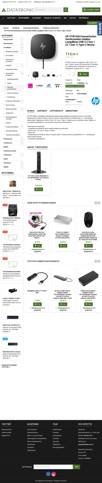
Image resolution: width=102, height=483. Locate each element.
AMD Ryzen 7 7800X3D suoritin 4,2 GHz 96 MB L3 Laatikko (12, 191)
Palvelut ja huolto (52, 18)
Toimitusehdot (32, 429)
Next (99, 202)
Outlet (73, 18)
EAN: (67, 97)
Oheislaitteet (8, 43)
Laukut (9, 83)
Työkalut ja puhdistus (13, 135)
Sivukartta (30, 447)
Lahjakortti (93, 23)
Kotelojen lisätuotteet (13, 101)
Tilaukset (56, 432)
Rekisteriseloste (32, 432)
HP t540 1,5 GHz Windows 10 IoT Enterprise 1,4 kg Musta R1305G (38, 177)
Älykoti (6, 167)
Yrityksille (83, 18)
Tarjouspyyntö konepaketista (36, 438)
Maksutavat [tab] (72, 111)
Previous (95, 202)
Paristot (8, 123)
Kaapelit (8, 65)
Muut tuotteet (10, 105)
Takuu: (67, 102)
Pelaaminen (8, 139)
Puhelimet (7, 163)
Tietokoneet (8, 143)
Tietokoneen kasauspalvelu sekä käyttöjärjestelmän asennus (12, 271)
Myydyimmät (23, 18)
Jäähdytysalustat (12, 79)
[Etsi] (51, 9)
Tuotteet (11, 18)
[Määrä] (69, 74)
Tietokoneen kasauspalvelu (12, 245)
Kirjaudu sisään (88, 2)
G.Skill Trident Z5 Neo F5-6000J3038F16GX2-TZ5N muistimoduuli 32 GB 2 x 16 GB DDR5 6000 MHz (12, 298)
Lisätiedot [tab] (42, 111)
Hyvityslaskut (57, 435)
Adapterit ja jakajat (12, 51)
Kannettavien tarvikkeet (10, 74)
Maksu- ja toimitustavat (35, 435)
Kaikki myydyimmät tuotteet (9, 366)
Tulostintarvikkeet (11, 131)
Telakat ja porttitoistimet (11, 88)
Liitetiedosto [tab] (56, 111)
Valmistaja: (69, 90)
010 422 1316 (27, 2)
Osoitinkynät (11, 97)
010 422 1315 (11, 2)
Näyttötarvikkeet (11, 109)
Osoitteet (56, 438)
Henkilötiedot (57, 429)
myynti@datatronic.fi (48, 2)
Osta (83, 74)
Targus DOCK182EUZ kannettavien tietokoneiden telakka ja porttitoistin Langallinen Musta (88, 294)
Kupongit (56, 441)
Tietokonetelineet (12, 93)
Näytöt (6, 147)
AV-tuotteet (9, 55)
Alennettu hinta (7, 429)
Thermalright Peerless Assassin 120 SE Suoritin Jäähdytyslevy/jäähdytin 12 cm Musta (12, 218)
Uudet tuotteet (6, 432)
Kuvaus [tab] (30, 111)
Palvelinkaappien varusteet (11, 118)
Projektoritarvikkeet (12, 127)
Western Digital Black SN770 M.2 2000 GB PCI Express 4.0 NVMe (12, 352)
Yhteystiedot (31, 450)
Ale (65, 18)
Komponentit (8, 39)
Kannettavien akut (11, 69)
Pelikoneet (7, 155)
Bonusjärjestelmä (58, 447)
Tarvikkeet (7, 47)
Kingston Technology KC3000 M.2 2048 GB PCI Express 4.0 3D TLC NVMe (12, 325)
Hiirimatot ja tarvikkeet (10, 60)
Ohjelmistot (9, 113)
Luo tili (98, 2)
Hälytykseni (56, 444)
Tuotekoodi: (69, 94)
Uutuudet (36, 18)
